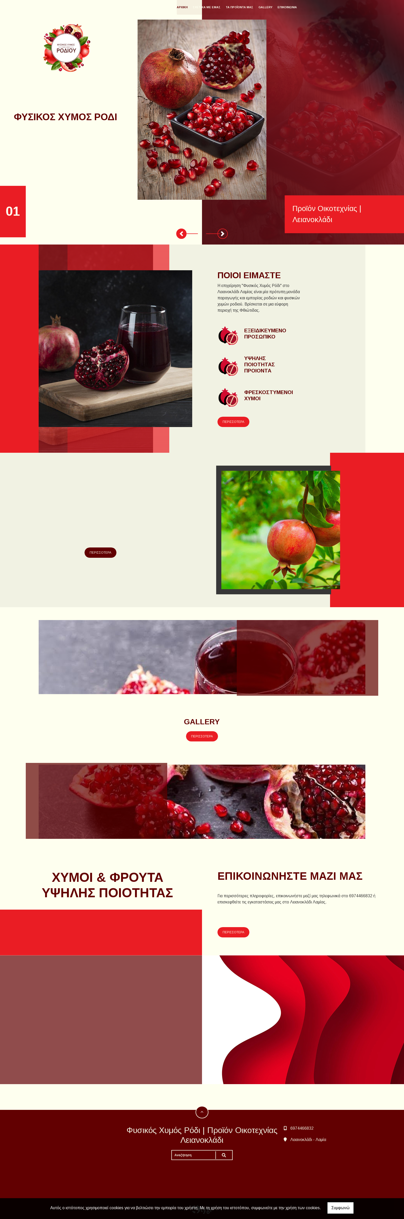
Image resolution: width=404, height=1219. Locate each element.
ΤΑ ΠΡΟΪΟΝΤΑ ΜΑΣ (251, 7)
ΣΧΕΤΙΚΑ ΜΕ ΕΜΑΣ (218, 7)
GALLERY (277, 7)
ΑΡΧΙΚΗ (194, 7)
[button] (181, 234)
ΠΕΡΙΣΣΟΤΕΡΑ (233, 422)
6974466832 (302, 1128)
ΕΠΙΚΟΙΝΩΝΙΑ (299, 7)
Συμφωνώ (340, 1208)
